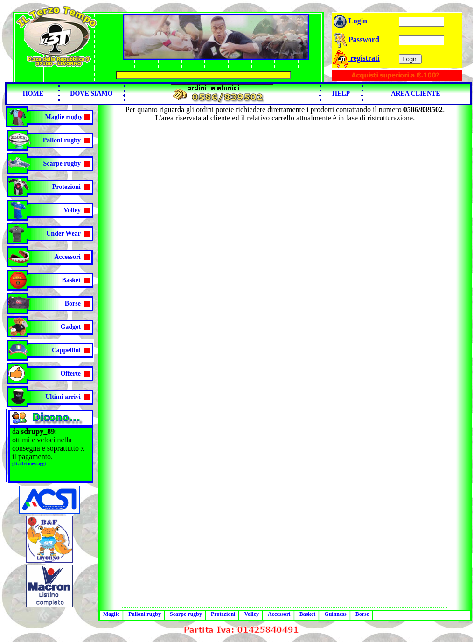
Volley (72, 210)
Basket (71, 280)
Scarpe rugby (62, 163)
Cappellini (66, 350)
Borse (73, 303)
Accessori (67, 256)
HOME (33, 93)
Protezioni (66, 186)
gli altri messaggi (29, 463)
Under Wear (63, 233)
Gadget (70, 326)
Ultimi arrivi (63, 396)
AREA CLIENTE (415, 93)
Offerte (70, 373)
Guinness (335, 614)
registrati (356, 58)
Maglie (111, 614)
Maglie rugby (64, 116)
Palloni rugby (62, 140)
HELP (341, 93)
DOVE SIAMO (91, 93)
